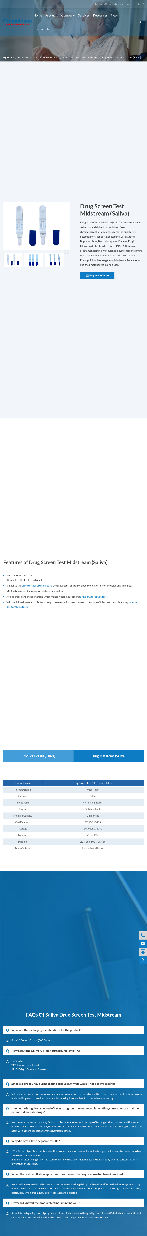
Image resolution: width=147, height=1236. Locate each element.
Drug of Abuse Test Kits (46, 57)
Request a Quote (97, 275)
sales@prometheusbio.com (112, 3)
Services (84, 15)
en (138, 3)
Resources (100, 15)
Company (68, 15)
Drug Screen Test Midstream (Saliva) (121, 57)
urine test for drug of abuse (37, 585)
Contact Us (41, 29)
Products (51, 15)
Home (38, 15)
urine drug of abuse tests (94, 596)
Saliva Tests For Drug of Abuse (80, 57)
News (115, 15)
